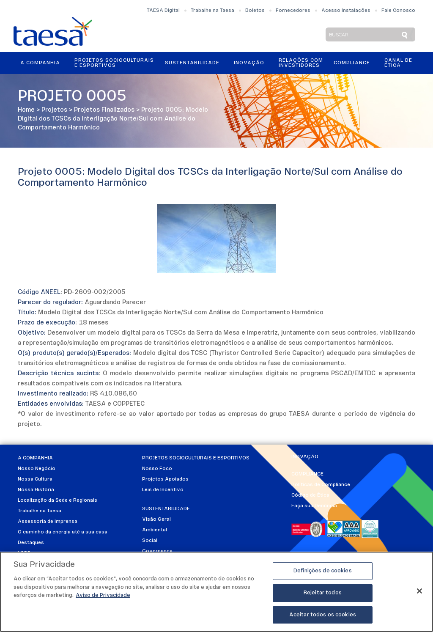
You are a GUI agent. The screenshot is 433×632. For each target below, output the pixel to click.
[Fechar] (419, 594)
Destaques (31, 542)
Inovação (249, 63)
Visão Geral (156, 519)
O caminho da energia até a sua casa (62, 532)
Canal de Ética (398, 63)
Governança (157, 551)
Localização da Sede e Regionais (57, 500)
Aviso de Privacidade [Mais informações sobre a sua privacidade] (103, 598)
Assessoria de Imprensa (47, 521)
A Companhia (40, 63)
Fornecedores (293, 10)
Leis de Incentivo (163, 489)
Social (149, 540)
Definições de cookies (322, 574)
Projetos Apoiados (165, 479)
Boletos (255, 10)
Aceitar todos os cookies (322, 618)
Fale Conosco (398, 10)
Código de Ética (310, 495)
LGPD (24, 553)
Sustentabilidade (192, 63)
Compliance (352, 63)
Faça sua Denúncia (314, 505)
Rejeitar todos (323, 596)
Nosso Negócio (36, 468)
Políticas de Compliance (320, 484)
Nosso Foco (157, 468)
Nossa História (36, 489)
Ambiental (154, 530)
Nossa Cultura (35, 479)
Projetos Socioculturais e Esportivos (114, 63)
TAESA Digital (163, 10)
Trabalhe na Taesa (212, 10)
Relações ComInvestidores (301, 63)
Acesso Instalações (345, 10)
